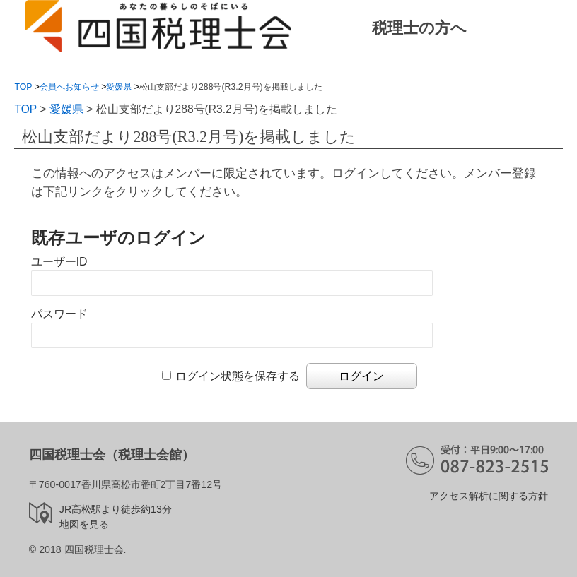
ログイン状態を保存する (237, 376)
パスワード (59, 314)
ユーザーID (59, 262)
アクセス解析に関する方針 (488, 495)
